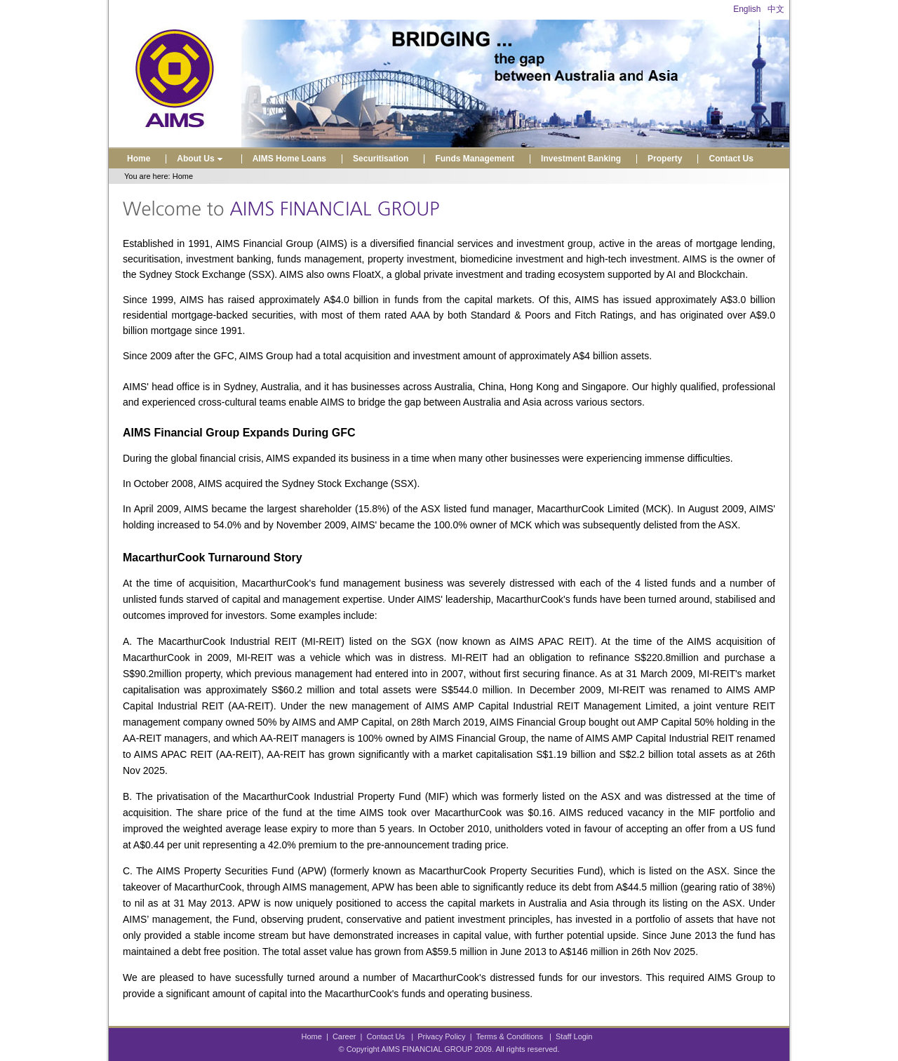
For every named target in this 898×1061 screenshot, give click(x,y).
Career (344, 1036)
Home (138, 159)
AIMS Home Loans (289, 159)
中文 (776, 9)
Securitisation (380, 159)
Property (665, 159)
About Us (201, 159)
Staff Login (574, 1036)
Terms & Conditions (509, 1036)
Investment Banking (581, 159)
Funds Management (474, 159)
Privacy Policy (441, 1036)
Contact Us (731, 159)
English (746, 9)
